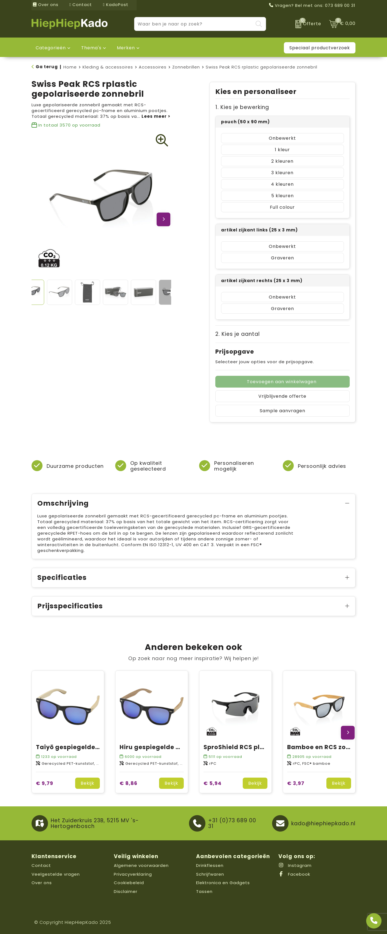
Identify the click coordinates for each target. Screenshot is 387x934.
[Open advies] (374, 921)
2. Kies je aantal (237, 334)
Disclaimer (125, 891)
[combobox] (194, 24)
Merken (126, 48)
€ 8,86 (128, 783)
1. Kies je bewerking (242, 107)
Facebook (294, 874)
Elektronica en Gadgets (223, 883)
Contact (80, 4)
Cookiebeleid (129, 883)
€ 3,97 (295, 783)
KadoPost (115, 4)
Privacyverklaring (133, 874)
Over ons (45, 4)
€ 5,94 (213, 783)
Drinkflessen (210, 865)
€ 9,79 (44, 783)
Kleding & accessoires (108, 67)
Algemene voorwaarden (141, 865)
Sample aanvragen (282, 411)
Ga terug (47, 67)
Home (70, 67)
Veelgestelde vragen (56, 874)
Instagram (295, 865)
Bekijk (87, 783)
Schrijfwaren (210, 874)
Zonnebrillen (186, 67)
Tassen (204, 891)
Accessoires (152, 67)
